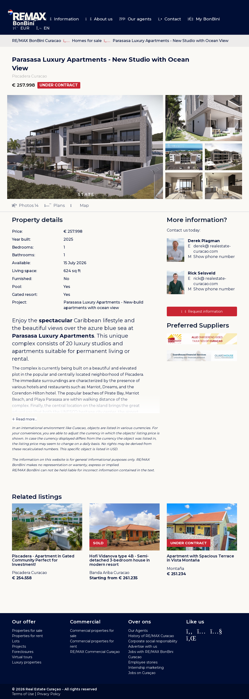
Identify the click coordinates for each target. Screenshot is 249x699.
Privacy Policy (48, 694)
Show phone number (214, 256)
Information (62, 19)
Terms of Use (23, 694)
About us (99, 19)
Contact (169, 19)
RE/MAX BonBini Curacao (36, 40)
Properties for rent (27, 636)
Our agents (135, 19)
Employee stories (142, 662)
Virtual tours (22, 657)
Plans (54, 205)
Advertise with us (142, 646)
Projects (19, 646)
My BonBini (204, 19)
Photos (25, 205)
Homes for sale (87, 40)
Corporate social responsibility (152, 641)
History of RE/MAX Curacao (151, 636)
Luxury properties (26, 662)
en (43, 28)
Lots (15, 641)
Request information (202, 311)
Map (79, 205)
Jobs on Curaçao (142, 673)
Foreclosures (22, 652)
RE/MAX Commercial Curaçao (95, 652)
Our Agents (138, 630)
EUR (21, 28)
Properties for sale (27, 630)
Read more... (24, 419)
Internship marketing (146, 667)
